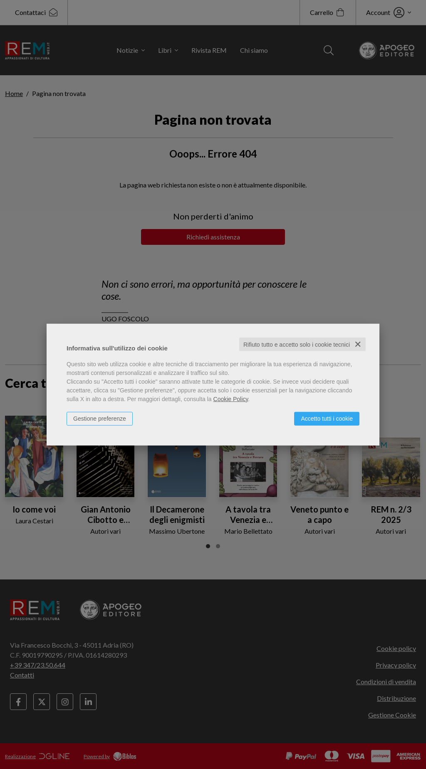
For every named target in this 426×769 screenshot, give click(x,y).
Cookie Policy (230, 398)
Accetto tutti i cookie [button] (327, 418)
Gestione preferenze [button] (99, 418)
